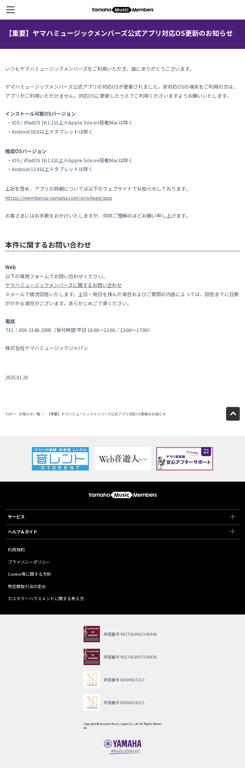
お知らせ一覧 (29, 413)
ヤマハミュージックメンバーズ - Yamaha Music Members (123, 9)
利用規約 (16, 549)
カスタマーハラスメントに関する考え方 (46, 598)
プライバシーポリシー (29, 562)
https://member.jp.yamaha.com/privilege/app (58, 197)
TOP (8, 413)
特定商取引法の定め (27, 586)
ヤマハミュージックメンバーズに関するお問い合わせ (63, 285)
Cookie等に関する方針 (29, 574)
